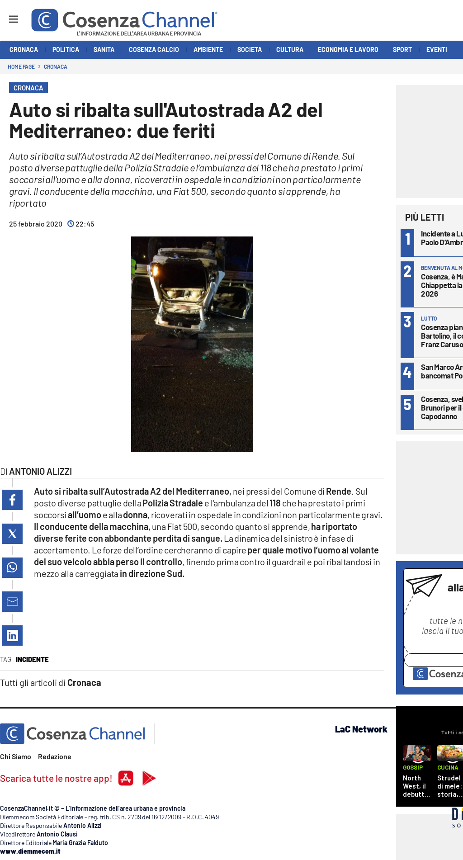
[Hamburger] (5, 15)
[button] (12, 499)
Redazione (54, 756)
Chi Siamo (15, 756)
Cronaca (55, 66)
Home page (21, 66)
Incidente (32, 659)
